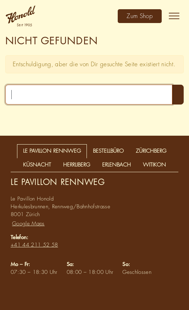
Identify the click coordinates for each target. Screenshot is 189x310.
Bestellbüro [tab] (108, 150)
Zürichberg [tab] (151, 150)
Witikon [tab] (154, 164)
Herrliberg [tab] (76, 164)
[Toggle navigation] (174, 16)
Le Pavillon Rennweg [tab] (52, 150)
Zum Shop (140, 16)
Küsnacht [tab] (37, 164)
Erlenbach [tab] (116, 164)
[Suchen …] (88, 95)
